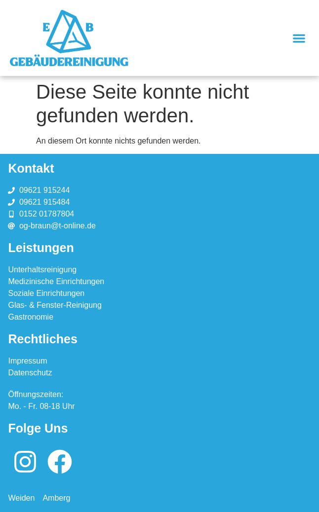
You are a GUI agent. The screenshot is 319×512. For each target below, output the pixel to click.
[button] (299, 38)
